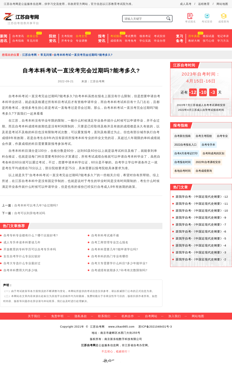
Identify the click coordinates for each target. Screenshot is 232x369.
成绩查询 (116, 40)
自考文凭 (81, 36)
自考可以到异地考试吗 (29, 213)
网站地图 (222, 3)
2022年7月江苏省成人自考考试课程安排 (201, 105)
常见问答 (32, 40)
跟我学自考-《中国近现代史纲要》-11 (202, 203)
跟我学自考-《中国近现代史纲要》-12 (202, 196)
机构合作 (128, 316)
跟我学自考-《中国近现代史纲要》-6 (201, 231)
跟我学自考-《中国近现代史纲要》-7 (201, 224)
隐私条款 (81, 316)
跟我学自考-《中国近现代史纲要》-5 (201, 238)
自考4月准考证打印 (186, 153)
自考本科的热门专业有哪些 (109, 256)
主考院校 (67, 36)
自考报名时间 (182, 162)
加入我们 (174, 316)
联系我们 (104, 316)
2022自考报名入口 (185, 144)
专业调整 (81, 40)
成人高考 (186, 3)
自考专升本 (208, 144)
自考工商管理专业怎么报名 (109, 242)
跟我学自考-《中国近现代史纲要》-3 (201, 252)
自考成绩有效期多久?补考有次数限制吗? (119, 270)
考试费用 (130, 36)
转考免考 (130, 40)
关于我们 (34, 316)
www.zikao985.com (121, 326)
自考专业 (222, 135)
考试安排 (159, 36)
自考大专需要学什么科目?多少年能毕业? (119, 263)
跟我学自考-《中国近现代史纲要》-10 (202, 210)
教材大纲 (194, 40)
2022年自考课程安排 (208, 162)
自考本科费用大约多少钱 (20, 270)
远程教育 (204, 3)
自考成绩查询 (204, 170)
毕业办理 (159, 40)
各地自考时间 (182, 170)
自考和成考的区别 (213, 153)
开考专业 (67, 40)
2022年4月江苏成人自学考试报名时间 (201, 109)
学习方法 (223, 40)
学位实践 (145, 40)
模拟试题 (208, 36)
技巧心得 (208, 40)
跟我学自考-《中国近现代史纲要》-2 (201, 259)
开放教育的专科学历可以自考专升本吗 (29, 249)
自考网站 (151, 316)
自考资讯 (18, 36)
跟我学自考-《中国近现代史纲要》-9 (201, 217)
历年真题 (194, 36)
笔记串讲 (223, 36)
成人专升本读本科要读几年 (22, 242)
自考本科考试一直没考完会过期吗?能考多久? (83, 54)
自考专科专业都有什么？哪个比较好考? (30, 235)
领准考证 (145, 36)
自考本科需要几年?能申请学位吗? (114, 249)
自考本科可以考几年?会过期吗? (36, 205)
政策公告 (32, 36)
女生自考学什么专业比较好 (22, 256)
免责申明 (57, 316)
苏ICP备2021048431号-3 (155, 326)
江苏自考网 (29, 54)
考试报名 (116, 36)
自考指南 (18, 40)
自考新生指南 (182, 135)
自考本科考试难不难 (105, 235)
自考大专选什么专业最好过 (22, 263)
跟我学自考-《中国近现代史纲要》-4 (201, 245)
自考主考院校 (204, 135)
